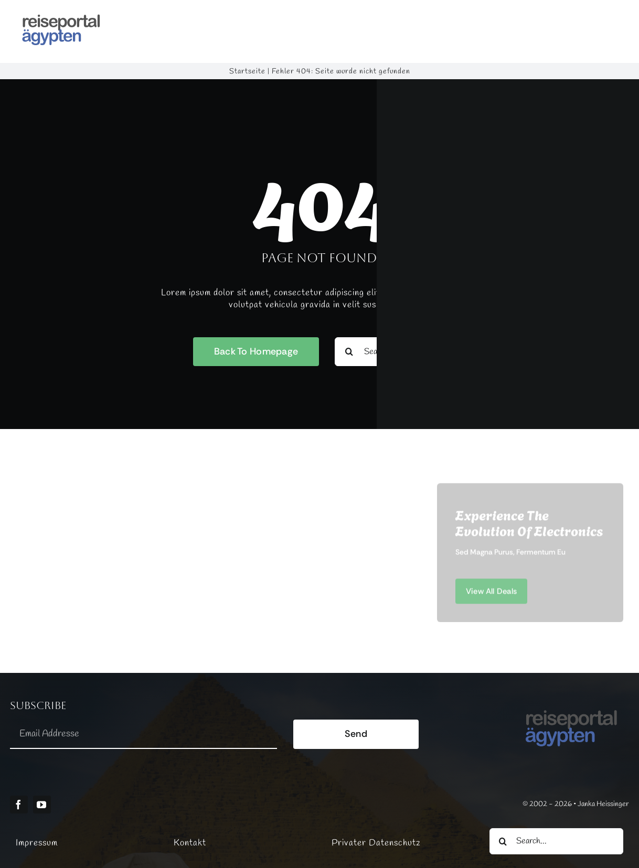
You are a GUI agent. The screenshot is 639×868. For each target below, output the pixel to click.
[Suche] (502, 841)
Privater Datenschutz (376, 843)
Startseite (247, 72)
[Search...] (556, 841)
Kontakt (190, 843)
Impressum (37, 843)
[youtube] (42, 804)
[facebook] (19, 804)
